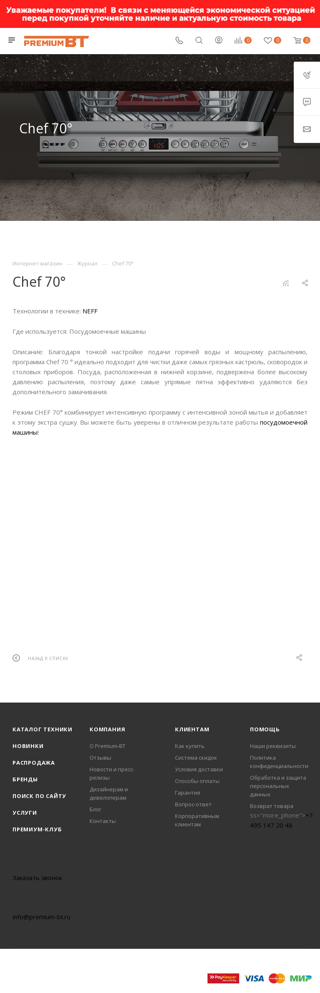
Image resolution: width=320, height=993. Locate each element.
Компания (107, 729)
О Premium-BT (107, 746)
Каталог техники (42, 729)
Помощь (265, 729)
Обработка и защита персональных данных (278, 786)
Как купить (190, 746)
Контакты (103, 821)
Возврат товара (271, 806)
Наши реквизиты (273, 746)
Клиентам (192, 729)
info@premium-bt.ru (41, 917)
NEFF (90, 311)
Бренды (25, 779)
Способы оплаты (197, 781)
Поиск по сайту (39, 796)
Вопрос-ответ (193, 804)
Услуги (24, 812)
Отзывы (100, 757)
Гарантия (187, 792)
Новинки (28, 746)
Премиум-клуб (37, 829)
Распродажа (33, 762)
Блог (95, 809)
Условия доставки (199, 769)
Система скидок (196, 757)
